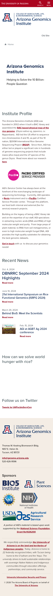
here (4, 161)
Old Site (45, 35)
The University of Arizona (26, 585)
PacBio (32, 198)
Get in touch (8, 243)
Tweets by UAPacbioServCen (17, 407)
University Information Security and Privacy (26, 577)
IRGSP (26, 144)
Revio (6, 198)
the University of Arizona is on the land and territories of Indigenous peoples (26, 545)
